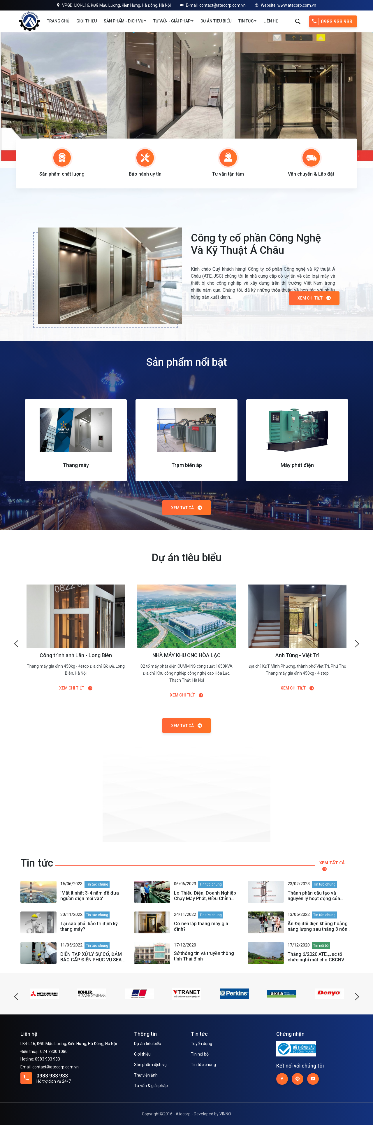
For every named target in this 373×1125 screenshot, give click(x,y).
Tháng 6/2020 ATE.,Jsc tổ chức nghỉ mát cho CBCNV (316, 957)
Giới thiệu (86, 21)
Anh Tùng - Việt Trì (297, 655)
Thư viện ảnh (146, 1075)
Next (366, 100)
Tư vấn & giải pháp (151, 1085)
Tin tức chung (203, 1064)
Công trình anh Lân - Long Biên (76, 655)
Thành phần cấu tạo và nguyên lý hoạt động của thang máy (314, 895)
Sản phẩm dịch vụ (150, 1064)
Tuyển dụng (201, 1043)
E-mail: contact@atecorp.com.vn (213, 5)
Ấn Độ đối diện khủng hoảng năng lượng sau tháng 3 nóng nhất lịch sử (319, 926)
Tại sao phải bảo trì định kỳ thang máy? (89, 926)
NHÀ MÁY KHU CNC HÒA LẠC (186, 655)
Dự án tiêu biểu (215, 21)
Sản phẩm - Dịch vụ (125, 21)
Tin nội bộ (200, 1054)
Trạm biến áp (186, 465)
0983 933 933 (332, 21)
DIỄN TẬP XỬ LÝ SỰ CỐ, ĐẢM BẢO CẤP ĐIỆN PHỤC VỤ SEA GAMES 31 (91, 957)
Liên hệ (270, 21)
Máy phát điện (297, 465)
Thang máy (76, 465)
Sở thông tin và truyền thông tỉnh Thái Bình (204, 956)
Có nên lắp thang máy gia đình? (201, 926)
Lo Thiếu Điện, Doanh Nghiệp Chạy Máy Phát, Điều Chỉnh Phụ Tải (205, 895)
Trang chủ (58, 21)
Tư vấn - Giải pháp (173, 21)
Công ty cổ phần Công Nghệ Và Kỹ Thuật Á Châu (256, 244)
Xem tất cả (186, 507)
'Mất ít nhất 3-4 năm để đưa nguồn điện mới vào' (89, 895)
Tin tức (247, 21)
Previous (7, 100)
